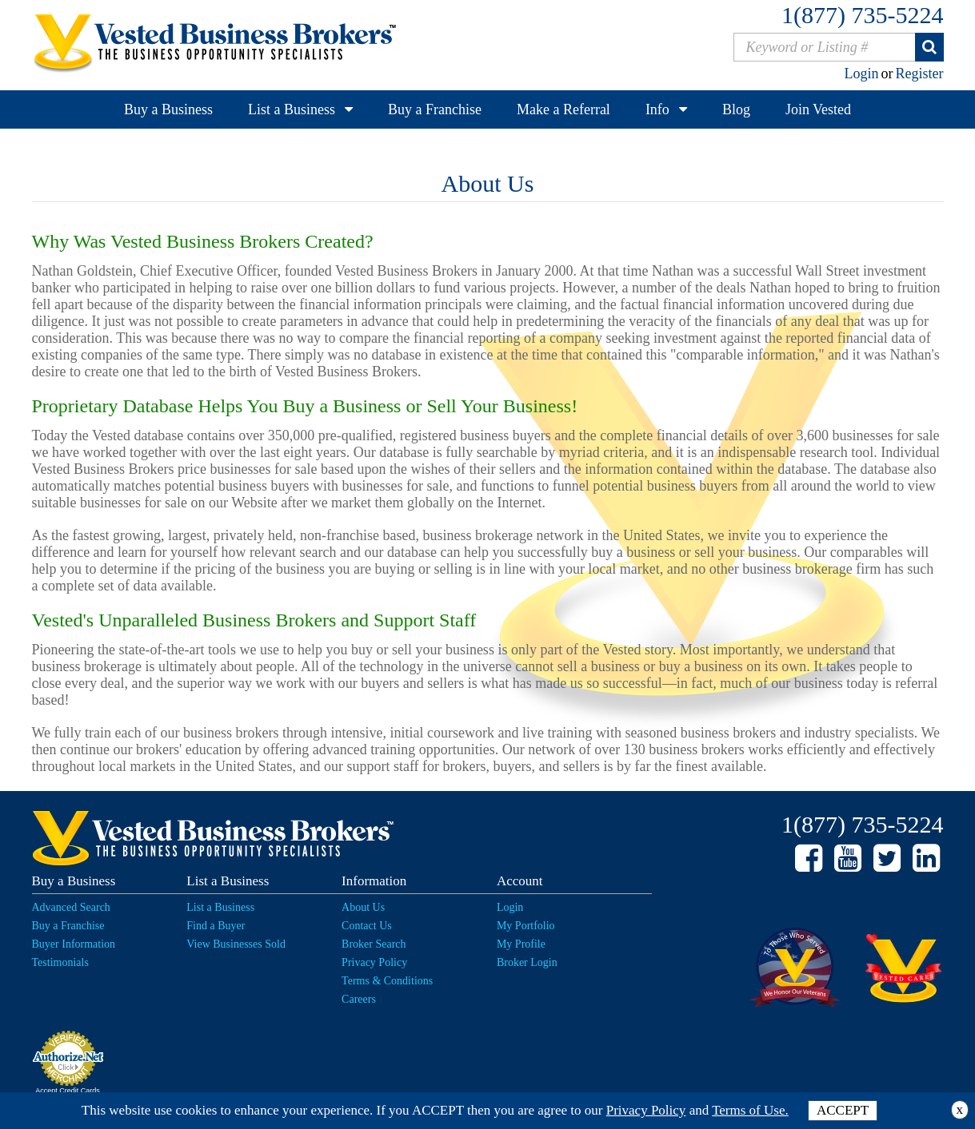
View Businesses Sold (236, 944)
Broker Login (527, 962)
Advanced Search (71, 907)
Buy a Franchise (435, 109)
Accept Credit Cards (67, 1091)
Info (657, 109)
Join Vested (818, 109)
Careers (359, 999)
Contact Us (367, 926)
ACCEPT (843, 1110)
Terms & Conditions (387, 981)
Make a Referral (563, 109)
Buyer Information (74, 944)
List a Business (291, 109)
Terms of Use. (750, 1110)
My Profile (521, 944)
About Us (363, 907)
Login (862, 73)
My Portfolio (526, 926)
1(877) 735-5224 (862, 15)
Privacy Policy (374, 962)
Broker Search (374, 944)
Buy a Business (168, 109)
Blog (736, 109)
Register (920, 73)
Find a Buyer (215, 926)
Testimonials (60, 962)
